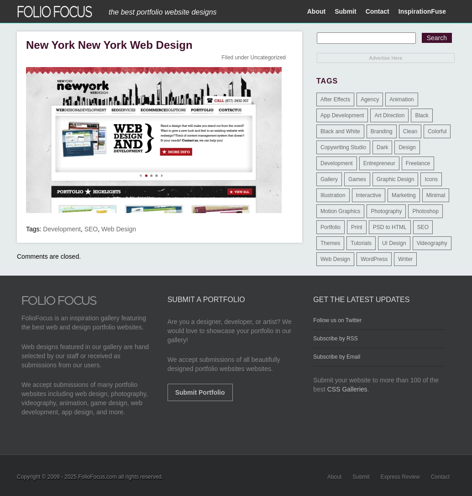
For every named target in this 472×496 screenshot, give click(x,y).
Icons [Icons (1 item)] (431, 179)
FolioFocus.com (97, 477)
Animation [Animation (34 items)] (401, 99)
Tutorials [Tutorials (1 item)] (361, 243)
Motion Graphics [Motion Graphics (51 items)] (340, 211)
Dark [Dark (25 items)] (382, 147)
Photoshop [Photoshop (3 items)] (425, 211)
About (316, 11)
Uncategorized (268, 57)
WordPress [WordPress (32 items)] (374, 259)
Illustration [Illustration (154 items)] (333, 195)
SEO (91, 229)
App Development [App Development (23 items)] (342, 115)
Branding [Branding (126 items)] (382, 131)
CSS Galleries (347, 389)
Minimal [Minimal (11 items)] (435, 195)
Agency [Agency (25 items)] (370, 99)
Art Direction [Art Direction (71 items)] (389, 115)
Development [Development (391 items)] (336, 163)
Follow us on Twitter (337, 320)
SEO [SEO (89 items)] (423, 227)
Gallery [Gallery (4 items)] (329, 179)
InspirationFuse (422, 11)
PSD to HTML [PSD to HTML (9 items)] (390, 227)
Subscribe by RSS (335, 338)
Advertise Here (386, 58)
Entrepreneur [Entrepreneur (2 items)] (379, 163)
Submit (345, 11)
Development (62, 229)
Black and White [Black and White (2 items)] (340, 131)
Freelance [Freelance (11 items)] (418, 163)
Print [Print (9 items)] (356, 227)
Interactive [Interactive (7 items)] (368, 195)
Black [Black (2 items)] (421, 115)
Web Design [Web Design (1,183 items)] (335, 259)
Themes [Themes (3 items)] (330, 243)
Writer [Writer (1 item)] (405, 259)
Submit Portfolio (200, 392)
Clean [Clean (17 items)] (410, 131)
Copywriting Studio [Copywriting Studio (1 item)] (343, 147)
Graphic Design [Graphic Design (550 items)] (395, 179)
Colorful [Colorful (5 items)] (437, 131)
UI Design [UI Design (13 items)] (394, 243)
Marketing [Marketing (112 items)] (404, 195)
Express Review (400, 477)
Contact (377, 11)
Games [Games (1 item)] (357, 179)
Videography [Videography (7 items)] (432, 243)
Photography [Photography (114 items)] (386, 211)
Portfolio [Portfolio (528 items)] (330, 227)
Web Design (118, 229)
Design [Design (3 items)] (407, 147)
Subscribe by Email (336, 357)
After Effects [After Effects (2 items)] (335, 99)
